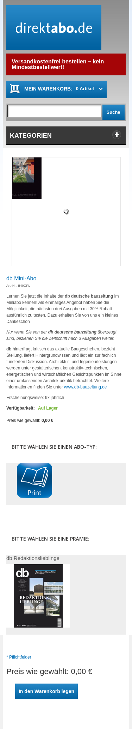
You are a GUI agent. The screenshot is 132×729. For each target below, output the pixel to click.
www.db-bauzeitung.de (85, 387)
